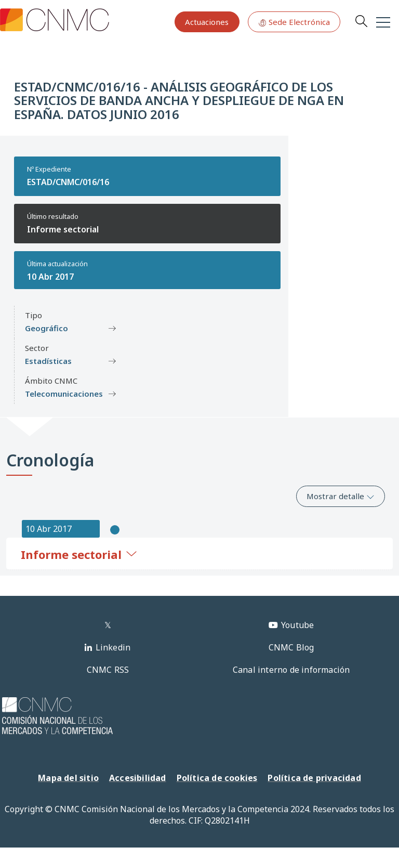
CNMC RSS (108, 669)
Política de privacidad (314, 778)
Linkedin (113, 647)
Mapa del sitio (68, 778)
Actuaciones (207, 22)
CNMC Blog (291, 647)
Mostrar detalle (341, 496)
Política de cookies (217, 778)
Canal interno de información (291, 669)
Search (361, 21)
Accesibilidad (137, 778)
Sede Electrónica (294, 22)
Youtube (297, 625)
